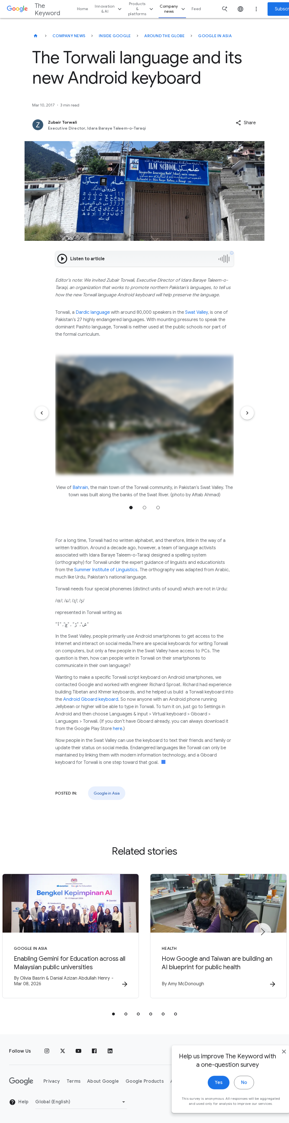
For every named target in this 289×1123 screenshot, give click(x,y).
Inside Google (115, 35)
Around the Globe (164, 35)
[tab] (113, 1014)
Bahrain (80, 487)
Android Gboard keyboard (90, 699)
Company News (68, 35)
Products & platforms (141, 8)
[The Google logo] (21, 1081)
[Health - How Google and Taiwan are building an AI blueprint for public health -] (218, 936)
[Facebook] (94, 1051)
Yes (206, 1092)
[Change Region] (81, 1102)
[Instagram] (47, 1051)
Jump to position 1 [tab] (131, 507)
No (232, 1092)
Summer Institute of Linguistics (105, 570)
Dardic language (93, 312)
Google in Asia (215, 35)
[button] (246, 123)
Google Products (145, 1081)
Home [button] (82, 8)
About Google (103, 1081)
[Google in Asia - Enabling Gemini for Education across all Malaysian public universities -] (71, 936)
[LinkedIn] (110, 1051)
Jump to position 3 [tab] (158, 507)
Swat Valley (196, 312)
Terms (73, 1081)
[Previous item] (42, 413)
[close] (271, 1061)
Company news (173, 9)
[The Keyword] (35, 36)
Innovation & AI (109, 9)
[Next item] (247, 413)
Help (19, 1102)
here (117, 728)
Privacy (51, 1081)
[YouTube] (78, 1051)
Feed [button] (196, 8)
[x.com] (62, 1051)
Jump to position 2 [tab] (144, 507)
